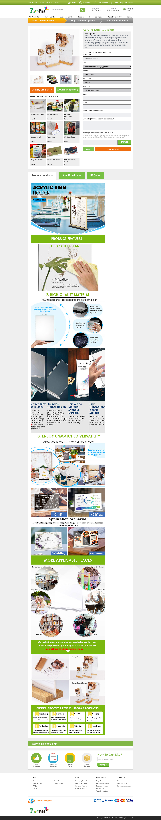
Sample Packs (38, 783)
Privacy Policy (101, 788)
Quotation (84, 2)
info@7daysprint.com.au (122, 2)
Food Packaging (95, 17)
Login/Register (101, 781)
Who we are (121, 781)
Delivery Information (103, 783)
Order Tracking (59, 783)
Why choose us (122, 783)
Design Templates (81, 783)
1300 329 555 (101, 2)
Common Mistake (81, 786)
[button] (78, 79)
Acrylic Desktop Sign (98, 29)
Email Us (57, 781)
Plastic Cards (49, 17)
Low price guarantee (124, 786)
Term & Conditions (102, 791)
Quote (35, 788)
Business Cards (66, 17)
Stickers (81, 17)
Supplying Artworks (81, 781)
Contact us (36, 781)
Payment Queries (102, 786)
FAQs (35, 786)
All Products (34, 17)
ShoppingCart (128, 9)
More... (129, 17)
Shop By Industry (115, 17)
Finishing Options (81, 788)
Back (88, 149)
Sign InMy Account (113, 9)
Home (72, 2)
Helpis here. (96, 9)
